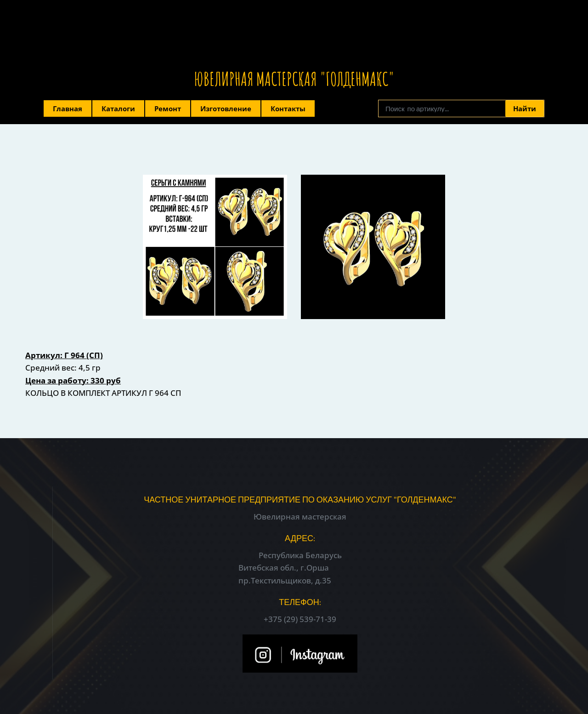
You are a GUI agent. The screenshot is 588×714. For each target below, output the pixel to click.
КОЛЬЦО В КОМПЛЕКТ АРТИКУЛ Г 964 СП (103, 393)
